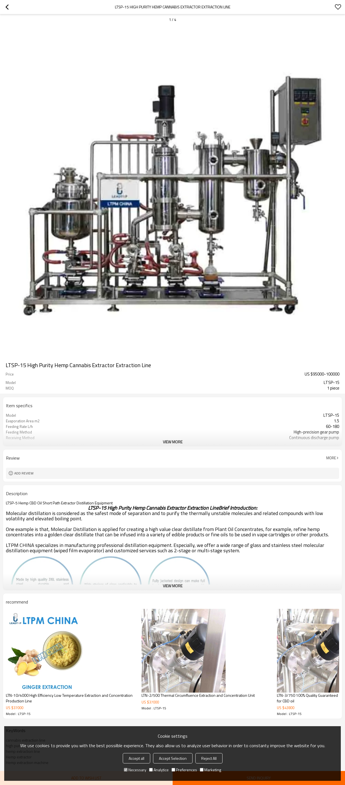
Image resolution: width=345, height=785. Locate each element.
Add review (24, 473)
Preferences (184, 770)
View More (172, 442)
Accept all (136, 758)
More (331, 458)
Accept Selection (173, 758)
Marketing (210, 770)
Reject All (209, 758)
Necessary (135, 770)
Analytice (159, 770)
